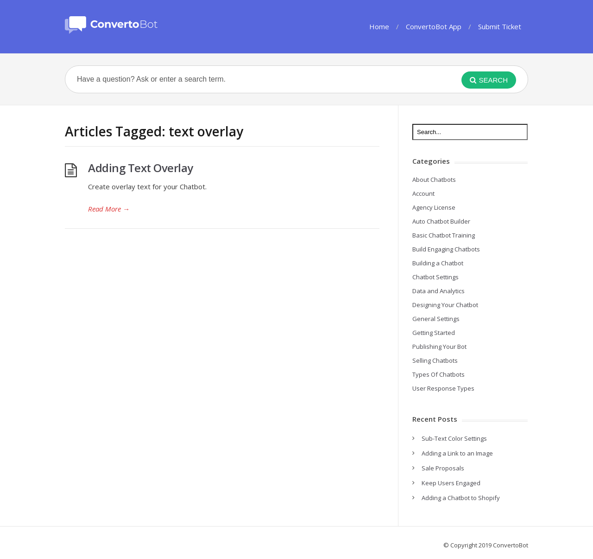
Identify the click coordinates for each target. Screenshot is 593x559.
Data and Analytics (438, 291)
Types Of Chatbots (438, 374)
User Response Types (443, 388)
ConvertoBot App (433, 26)
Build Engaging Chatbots (446, 249)
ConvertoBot (510, 545)
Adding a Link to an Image (457, 453)
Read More (109, 208)
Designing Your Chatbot (445, 305)
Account (423, 193)
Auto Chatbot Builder (441, 221)
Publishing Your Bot (439, 346)
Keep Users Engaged (451, 483)
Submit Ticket (499, 26)
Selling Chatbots (435, 360)
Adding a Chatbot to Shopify (461, 498)
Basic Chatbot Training (443, 235)
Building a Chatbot (437, 263)
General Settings (436, 319)
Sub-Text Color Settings (454, 438)
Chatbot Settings (435, 277)
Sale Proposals (443, 468)
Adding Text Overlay (140, 167)
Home (379, 26)
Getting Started (433, 332)
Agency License (433, 207)
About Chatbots (434, 179)
